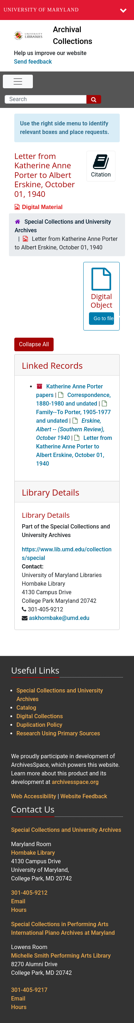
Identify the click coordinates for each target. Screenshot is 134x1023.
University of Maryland (41, 10)
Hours (18, 910)
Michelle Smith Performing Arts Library (61, 955)
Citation (101, 165)
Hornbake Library (33, 852)
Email (18, 901)
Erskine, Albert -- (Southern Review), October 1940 (70, 429)
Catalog (26, 707)
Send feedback (33, 61)
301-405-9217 (29, 990)
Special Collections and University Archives (66, 829)
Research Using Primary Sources (58, 733)
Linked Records (52, 365)
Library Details (50, 492)
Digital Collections (39, 716)
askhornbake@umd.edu (59, 618)
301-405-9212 (29, 892)
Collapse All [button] (34, 344)
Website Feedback (83, 796)
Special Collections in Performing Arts (60, 924)
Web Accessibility (33, 796)
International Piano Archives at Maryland (63, 932)
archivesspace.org (75, 782)
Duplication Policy (39, 724)
